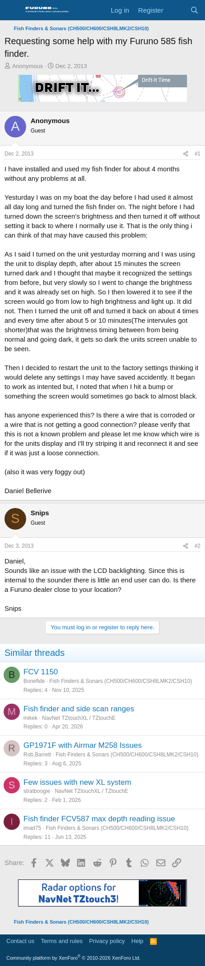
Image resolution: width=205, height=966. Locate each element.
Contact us (20, 941)
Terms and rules (61, 941)
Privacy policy (107, 941)
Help (138, 941)
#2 (197, 546)
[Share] (185, 154)
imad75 (32, 828)
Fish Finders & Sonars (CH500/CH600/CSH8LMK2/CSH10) (120, 681)
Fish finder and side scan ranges (78, 709)
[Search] (194, 10)
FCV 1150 (40, 672)
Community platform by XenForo (73, 958)
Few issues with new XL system (77, 782)
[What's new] (176, 10)
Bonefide (34, 681)
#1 (197, 154)
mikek (30, 718)
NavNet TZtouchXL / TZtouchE (78, 718)
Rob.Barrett (37, 754)
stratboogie (36, 791)
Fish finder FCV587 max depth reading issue (99, 819)
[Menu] (12, 10)
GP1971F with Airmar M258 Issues (82, 745)
